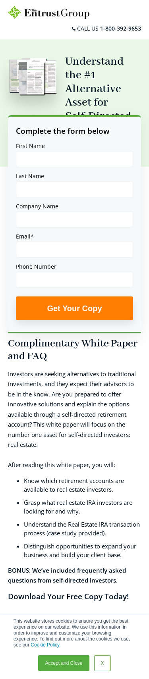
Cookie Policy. (45, 645)
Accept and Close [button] (63, 663)
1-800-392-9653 (120, 28)
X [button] (102, 663)
